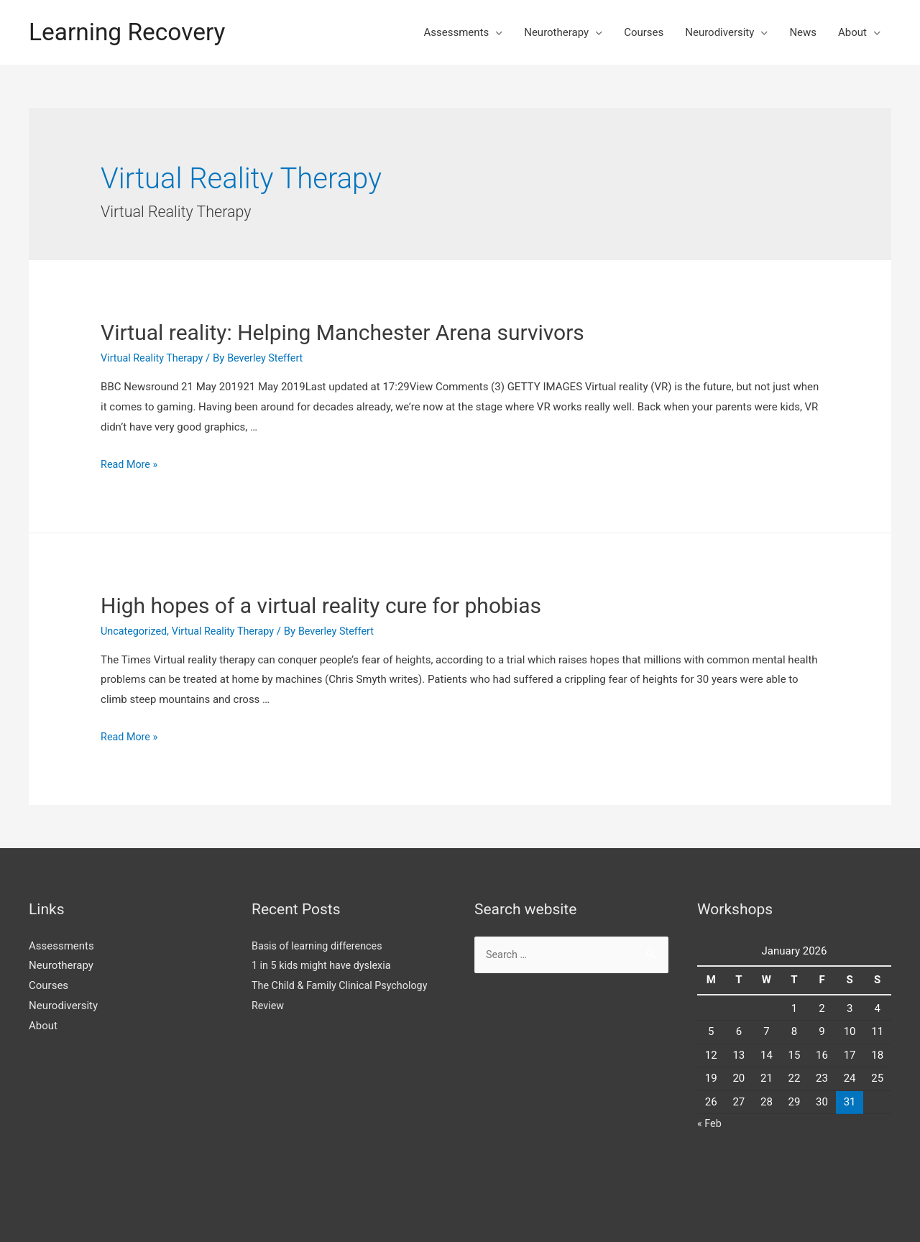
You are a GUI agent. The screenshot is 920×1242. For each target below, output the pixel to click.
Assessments (456, 32)
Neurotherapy (556, 32)
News (802, 32)
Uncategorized (135, 631)
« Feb (709, 1123)
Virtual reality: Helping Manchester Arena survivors (342, 332)
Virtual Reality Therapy (154, 357)
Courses (643, 32)
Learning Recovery (131, 32)
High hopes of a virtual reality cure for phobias (321, 605)
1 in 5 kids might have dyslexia (324, 965)
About (852, 32)
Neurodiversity (719, 32)
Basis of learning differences (320, 945)
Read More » (130, 464)
